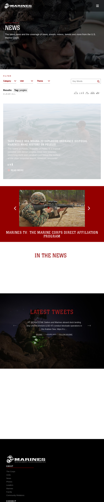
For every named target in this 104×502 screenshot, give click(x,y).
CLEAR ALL (9, 94)
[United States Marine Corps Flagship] (18, 5)
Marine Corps (52, 461)
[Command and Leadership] (92, 93)
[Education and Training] (81, 93)
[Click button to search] (98, 81)
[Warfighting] (98, 93)
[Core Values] (87, 93)
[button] (17, 208)
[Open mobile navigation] (97, 6)
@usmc (39, 342)
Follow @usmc (65, 342)
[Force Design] (76, 93)
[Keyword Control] (86, 81)
